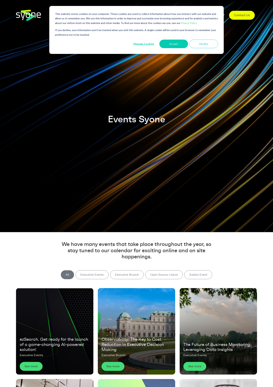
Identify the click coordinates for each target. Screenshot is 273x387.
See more (31, 366)
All (67, 274)
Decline (203, 43)
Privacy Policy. (189, 23)
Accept (173, 43)
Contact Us (242, 15)
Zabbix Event (198, 274)
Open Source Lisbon (164, 274)
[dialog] (136, 30)
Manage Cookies (144, 43)
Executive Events (92, 274)
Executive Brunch (127, 274)
